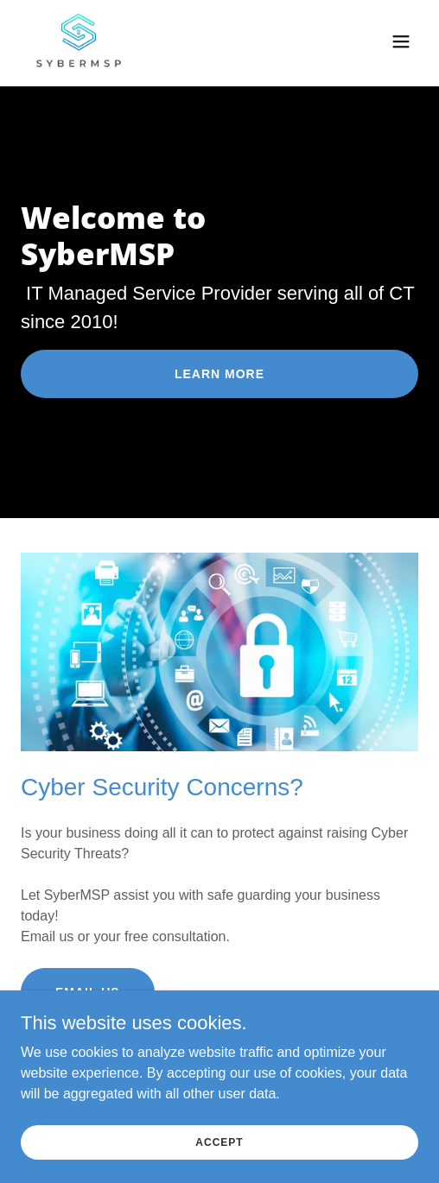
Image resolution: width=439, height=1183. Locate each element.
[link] (79, 41)
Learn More (219, 374)
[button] (401, 41)
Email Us (87, 992)
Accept (219, 1154)
